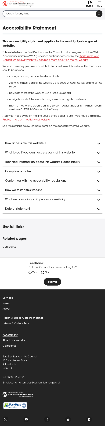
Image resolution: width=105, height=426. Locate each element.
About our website (14, 340)
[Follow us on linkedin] (89, 419)
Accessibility (10, 335)
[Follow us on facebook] (47, 419)
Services (8, 298)
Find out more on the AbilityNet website (26, 120)
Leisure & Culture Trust (16, 323)
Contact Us (9, 247)
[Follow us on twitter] (5, 419)
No (47, 272)
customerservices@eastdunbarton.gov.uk (35, 383)
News (6, 303)
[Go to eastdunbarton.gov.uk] (18, 4)
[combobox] (52, 13)
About (6, 309)
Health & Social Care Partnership (23, 318)
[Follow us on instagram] (68, 419)
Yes (34, 272)
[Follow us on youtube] (26, 419)
